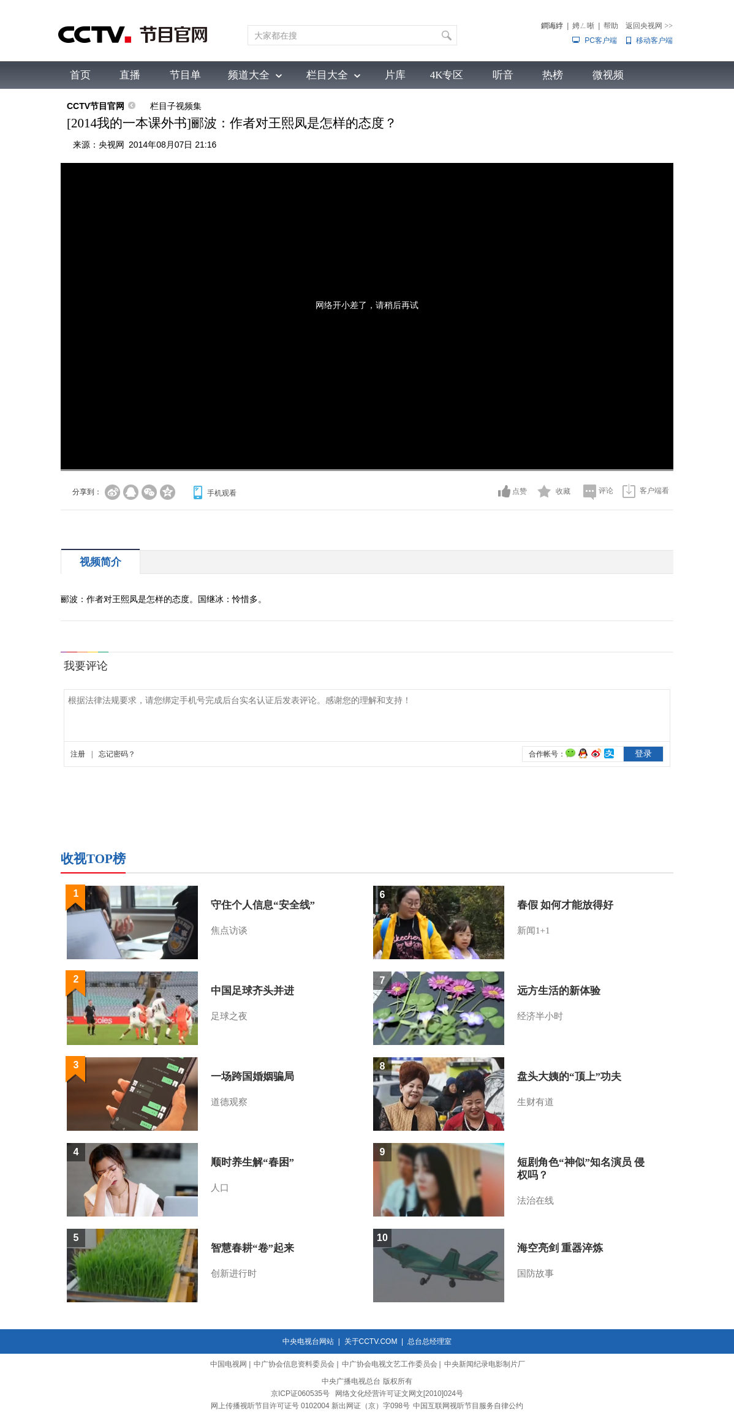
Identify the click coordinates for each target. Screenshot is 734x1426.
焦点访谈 (229, 930)
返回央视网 (649, 25)
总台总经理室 (429, 1341)
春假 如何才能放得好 (565, 905)
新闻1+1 (533, 930)
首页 (80, 75)
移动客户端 (654, 40)
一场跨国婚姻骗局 (252, 1076)
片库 (395, 75)
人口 (220, 1188)
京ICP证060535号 (300, 1393)
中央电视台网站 (308, 1341)
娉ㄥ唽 (583, 25)
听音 (503, 75)
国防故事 (535, 1273)
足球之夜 (229, 1016)
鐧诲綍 (552, 25)
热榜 (552, 75)
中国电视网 (228, 1364)
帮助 (610, 25)
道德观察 (229, 1102)
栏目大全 (327, 75)
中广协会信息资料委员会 (294, 1364)
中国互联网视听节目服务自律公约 (468, 1405)
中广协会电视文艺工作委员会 (389, 1364)
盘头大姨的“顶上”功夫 (569, 1076)
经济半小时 (540, 1016)
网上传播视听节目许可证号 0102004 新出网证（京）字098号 (310, 1405)
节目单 (185, 75)
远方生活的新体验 (558, 991)
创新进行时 (234, 1273)
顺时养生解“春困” (252, 1162)
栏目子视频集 (176, 106)
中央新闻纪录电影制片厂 (484, 1364)
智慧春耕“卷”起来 (252, 1248)
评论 (606, 490)
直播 (129, 75)
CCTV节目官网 (95, 106)
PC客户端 (601, 40)
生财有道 (535, 1102)
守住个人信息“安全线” (263, 905)
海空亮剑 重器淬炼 (560, 1248)
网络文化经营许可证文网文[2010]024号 (399, 1393)
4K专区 (447, 75)
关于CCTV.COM (371, 1341)
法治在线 (535, 1200)
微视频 (608, 75)
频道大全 (249, 75)
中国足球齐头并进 (252, 991)
